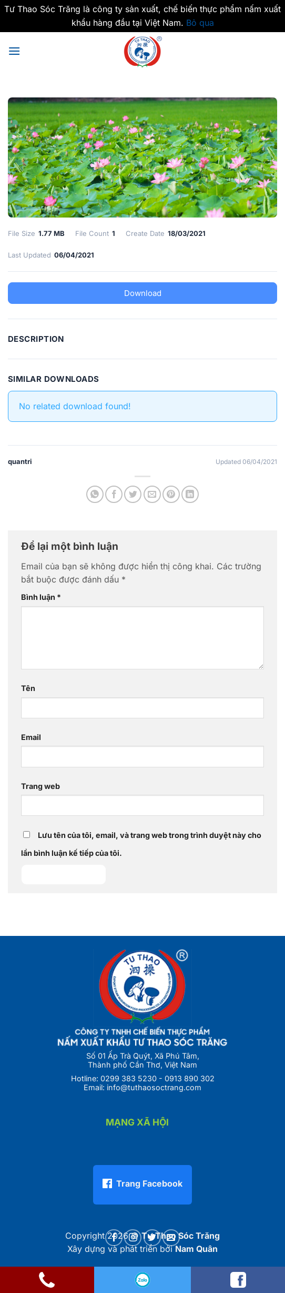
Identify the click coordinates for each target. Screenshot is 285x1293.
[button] (14, 51)
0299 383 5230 (128, 1078)
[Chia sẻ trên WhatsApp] (95, 494)
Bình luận (41, 597)
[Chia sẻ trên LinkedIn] (190, 494)
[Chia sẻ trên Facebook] (114, 494)
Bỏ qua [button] (200, 22)
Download (142, 293)
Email (31, 737)
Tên (28, 688)
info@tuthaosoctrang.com (154, 1087)
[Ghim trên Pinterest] (171, 494)
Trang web (40, 786)
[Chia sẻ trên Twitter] (132, 494)
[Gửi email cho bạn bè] (152, 494)
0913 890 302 (190, 1078)
